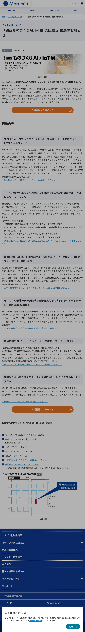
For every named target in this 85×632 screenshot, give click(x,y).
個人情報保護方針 (35, 620)
